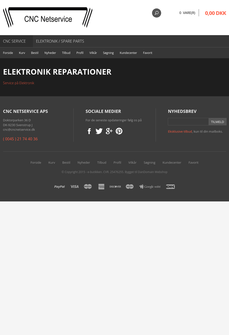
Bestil (34, 53)
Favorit (147, 53)
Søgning (108, 53)
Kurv (22, 53)
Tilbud (66, 53)
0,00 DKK (215, 12)
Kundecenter (128, 53)
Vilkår (93, 53)
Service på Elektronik (18, 83)
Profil (79, 53)
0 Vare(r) (187, 12)
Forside (8, 53)
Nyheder (50, 53)
